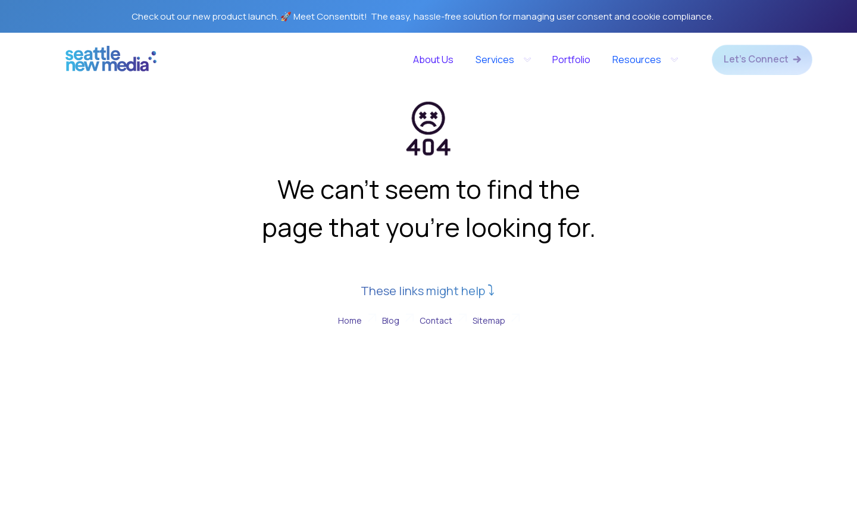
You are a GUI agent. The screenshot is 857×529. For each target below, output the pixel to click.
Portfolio (571, 59)
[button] (502, 59)
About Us (433, 59)
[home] (111, 62)
